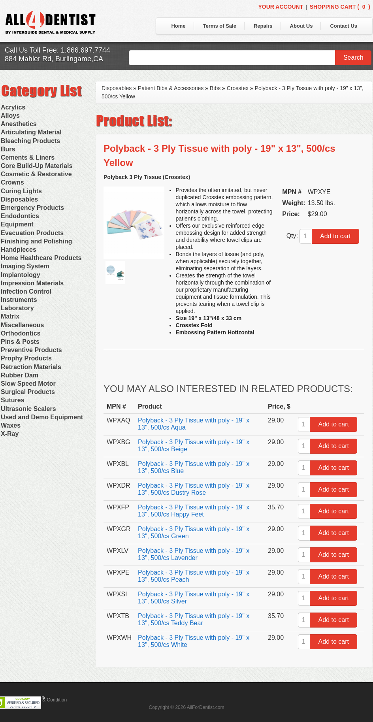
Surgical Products (28, 391)
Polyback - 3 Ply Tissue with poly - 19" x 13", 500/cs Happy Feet (193, 511)
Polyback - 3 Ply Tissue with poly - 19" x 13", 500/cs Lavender (193, 554)
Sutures (12, 400)
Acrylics (13, 107)
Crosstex (238, 88)
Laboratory (17, 308)
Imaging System (25, 266)
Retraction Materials (31, 367)
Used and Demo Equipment (42, 417)
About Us (301, 26)
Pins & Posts (20, 341)
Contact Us (343, 26)
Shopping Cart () (340, 7)
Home (178, 26)
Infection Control (26, 291)
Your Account (280, 7)
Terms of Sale (219, 26)
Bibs (215, 88)
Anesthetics (19, 124)
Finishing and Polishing (36, 241)
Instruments (19, 299)
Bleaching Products (30, 141)
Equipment (17, 224)
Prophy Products (26, 358)
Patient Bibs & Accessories (171, 88)
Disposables (19, 199)
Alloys (10, 115)
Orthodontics (20, 333)
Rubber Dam (19, 375)
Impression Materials (32, 283)
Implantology (20, 274)
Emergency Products (32, 207)
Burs (8, 149)
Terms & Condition (47, 700)
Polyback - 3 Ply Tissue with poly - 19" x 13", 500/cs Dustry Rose (193, 489)
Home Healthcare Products (41, 257)
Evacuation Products (32, 233)
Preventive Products (31, 350)
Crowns (12, 182)
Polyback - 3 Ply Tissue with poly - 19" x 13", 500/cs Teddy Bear (193, 619)
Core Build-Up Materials (36, 165)
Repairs (263, 26)
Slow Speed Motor (28, 383)
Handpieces (18, 249)
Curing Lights (21, 191)
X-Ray (10, 433)
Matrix (10, 316)
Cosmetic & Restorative (36, 174)
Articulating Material (31, 132)
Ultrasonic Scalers (28, 408)
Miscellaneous (22, 325)
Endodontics (20, 216)
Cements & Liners (28, 157)
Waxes (11, 425)
